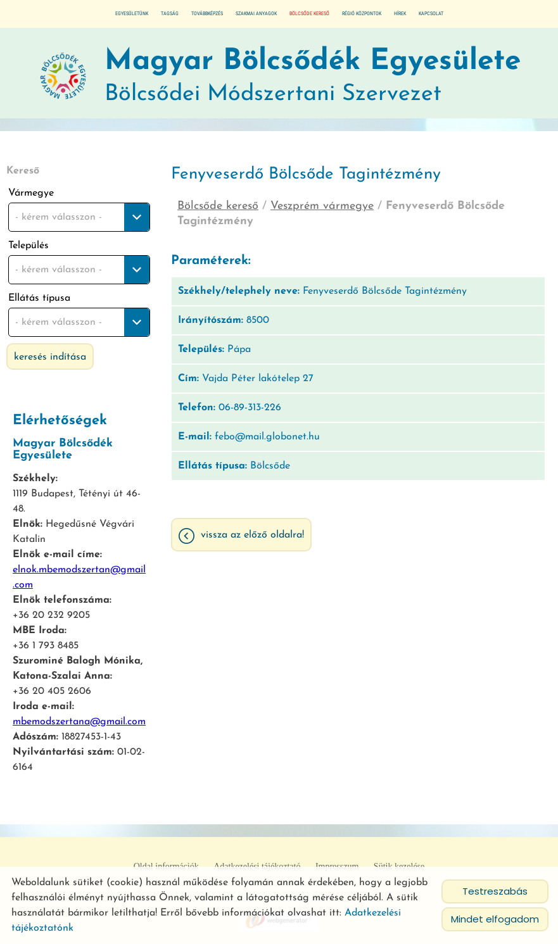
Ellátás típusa (39, 298)
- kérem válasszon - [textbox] (58, 217)
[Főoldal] (63, 76)
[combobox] (79, 217)
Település (28, 246)
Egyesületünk (131, 13)
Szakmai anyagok (256, 13)
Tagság (170, 13)
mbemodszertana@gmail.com (79, 722)
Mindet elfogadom (495, 919)
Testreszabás (495, 891)
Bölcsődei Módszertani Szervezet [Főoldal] (313, 76)
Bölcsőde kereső (309, 13)
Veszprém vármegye (322, 206)
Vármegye (31, 193)
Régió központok (361, 13)
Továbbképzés (207, 13)
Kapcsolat (431, 13)
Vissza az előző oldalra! (252, 535)
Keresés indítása (50, 357)
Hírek (400, 13)
